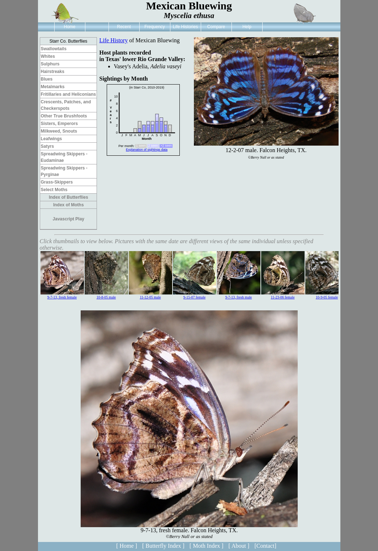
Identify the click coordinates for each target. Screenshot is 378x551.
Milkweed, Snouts (59, 131)
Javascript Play (68, 218)
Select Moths (54, 189)
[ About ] (239, 546)
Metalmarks (53, 86)
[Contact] (265, 546)
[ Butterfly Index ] (163, 546)
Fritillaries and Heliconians (68, 94)
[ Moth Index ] (207, 546)
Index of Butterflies (68, 197)
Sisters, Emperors (59, 123)
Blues (47, 79)
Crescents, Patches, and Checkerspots (66, 105)
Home (69, 26)
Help (246, 26)
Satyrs (47, 146)
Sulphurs (50, 63)
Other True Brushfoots (64, 116)
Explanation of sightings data (146, 149)
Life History (113, 40)
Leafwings (51, 138)
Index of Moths (68, 204)
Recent (124, 26)
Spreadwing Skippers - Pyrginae (64, 171)
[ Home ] (126, 546)
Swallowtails (54, 48)
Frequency (154, 26)
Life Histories (185, 26)
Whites (48, 56)
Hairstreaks (52, 71)
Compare (216, 26)
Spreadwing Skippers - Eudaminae (64, 157)
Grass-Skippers (57, 182)
